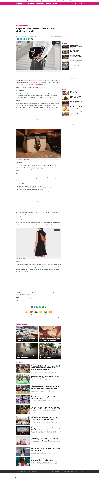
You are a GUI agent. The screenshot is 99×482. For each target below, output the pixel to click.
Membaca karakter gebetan (31, 80)
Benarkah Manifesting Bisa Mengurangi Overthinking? (75, 97)
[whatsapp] (29, 39)
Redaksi (51, 471)
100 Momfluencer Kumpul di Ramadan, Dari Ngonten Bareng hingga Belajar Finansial (44, 418)
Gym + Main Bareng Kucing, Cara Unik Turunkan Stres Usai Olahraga (75, 51)
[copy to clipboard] (32, 39)
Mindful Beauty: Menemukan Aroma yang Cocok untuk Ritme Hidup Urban (76, 92)
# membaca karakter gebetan (39, 298)
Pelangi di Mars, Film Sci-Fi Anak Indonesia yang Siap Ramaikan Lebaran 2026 (45, 428)
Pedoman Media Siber (68, 471)
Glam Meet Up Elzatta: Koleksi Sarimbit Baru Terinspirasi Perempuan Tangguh (44, 439)
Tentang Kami (58, 471)
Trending (31, 3)
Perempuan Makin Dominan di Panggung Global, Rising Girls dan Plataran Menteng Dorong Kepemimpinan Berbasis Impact (45, 367)
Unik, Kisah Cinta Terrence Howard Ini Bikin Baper (30, 186)
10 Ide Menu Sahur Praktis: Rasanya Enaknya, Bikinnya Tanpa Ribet (76, 112)
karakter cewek (25, 169)
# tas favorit (20, 300)
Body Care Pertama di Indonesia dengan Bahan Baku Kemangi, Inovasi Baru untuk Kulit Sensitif (45, 408)
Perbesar (56, 42)
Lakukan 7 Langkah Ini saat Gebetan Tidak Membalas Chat (27, 356)
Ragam (48, 3)
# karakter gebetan (53, 298)
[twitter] (21, 39)
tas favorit (37, 82)
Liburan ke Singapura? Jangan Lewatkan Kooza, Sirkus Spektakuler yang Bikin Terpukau (45, 459)
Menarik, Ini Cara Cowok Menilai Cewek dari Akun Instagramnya (26, 339)
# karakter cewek (25, 298)
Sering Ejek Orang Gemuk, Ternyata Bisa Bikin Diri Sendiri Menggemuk (35, 190)
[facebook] (18, 39)
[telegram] (26, 39)
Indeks (55, 3)
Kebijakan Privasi (79, 471)
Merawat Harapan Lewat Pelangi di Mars (76, 102)
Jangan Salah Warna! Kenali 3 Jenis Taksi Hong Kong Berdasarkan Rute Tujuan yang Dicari (45, 387)
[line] (23, 39)
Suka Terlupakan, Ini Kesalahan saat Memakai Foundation (32, 189)
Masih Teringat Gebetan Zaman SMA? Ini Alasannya (48, 356)
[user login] (72, 4)
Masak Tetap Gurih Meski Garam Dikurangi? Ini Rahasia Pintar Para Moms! (76, 107)
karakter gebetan (41, 87)
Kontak (45, 471)
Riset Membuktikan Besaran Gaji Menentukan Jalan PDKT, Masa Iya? (35, 187)
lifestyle (20, 336)
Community (40, 3)
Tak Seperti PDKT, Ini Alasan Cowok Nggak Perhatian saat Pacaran (50, 339)
